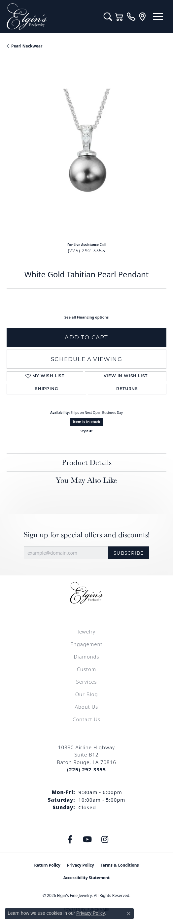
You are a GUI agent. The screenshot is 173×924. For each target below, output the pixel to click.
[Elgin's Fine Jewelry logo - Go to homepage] (51, 16)
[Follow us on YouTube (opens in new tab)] (87, 839)
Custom (86, 669)
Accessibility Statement (86, 877)
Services (86, 681)
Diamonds (86, 656)
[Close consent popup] (128, 913)
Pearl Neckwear (26, 46)
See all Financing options (86, 317)
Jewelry (86, 631)
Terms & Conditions (120, 865)
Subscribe (129, 553)
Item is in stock (86, 421)
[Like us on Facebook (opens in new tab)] (70, 839)
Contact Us (86, 719)
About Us (86, 706)
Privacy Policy (80, 865)
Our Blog (86, 694)
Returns (127, 389)
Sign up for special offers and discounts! (86, 534)
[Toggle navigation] (158, 16)
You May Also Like (86, 480)
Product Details (87, 462)
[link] (131, 16)
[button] (108, 16)
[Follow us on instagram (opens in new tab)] (105, 839)
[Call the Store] (86, 769)
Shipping (46, 389)
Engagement (87, 644)
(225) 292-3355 (86, 250)
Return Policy (47, 865)
